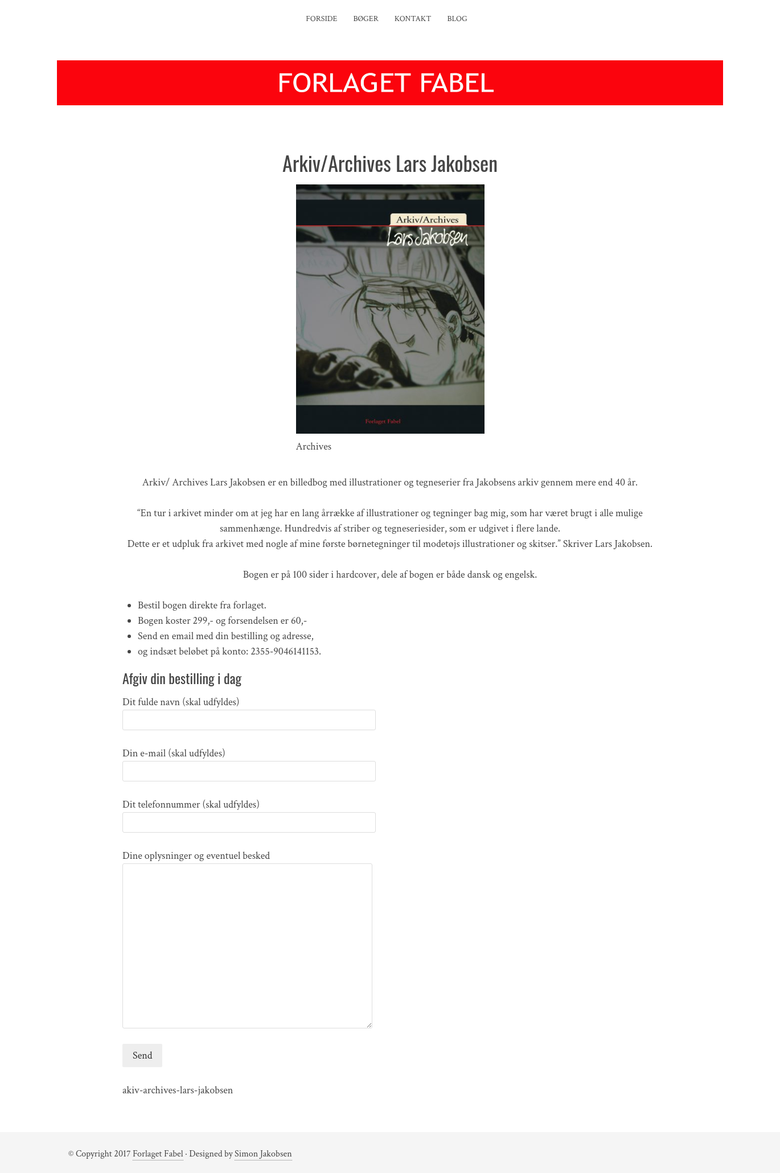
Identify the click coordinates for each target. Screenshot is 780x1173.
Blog (457, 19)
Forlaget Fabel (158, 1154)
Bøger (365, 19)
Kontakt (413, 19)
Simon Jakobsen (263, 1154)
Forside (321, 19)
